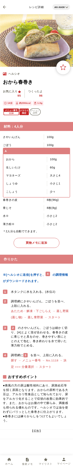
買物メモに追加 (36, 242)
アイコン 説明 (35, 111)
